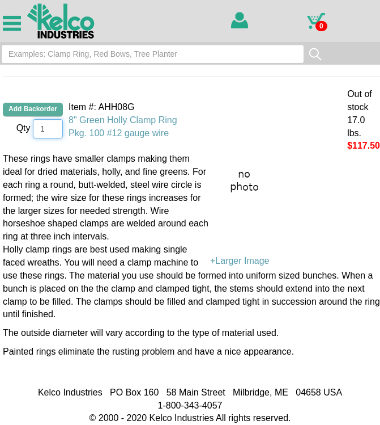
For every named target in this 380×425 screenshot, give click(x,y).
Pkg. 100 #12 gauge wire (119, 133)
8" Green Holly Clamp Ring (123, 120)
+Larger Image (295, 209)
